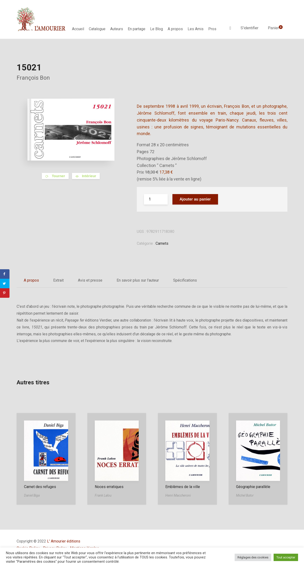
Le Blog (156, 29)
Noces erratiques (109, 486)
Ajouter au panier (195, 199)
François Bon (33, 77)
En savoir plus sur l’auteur (138, 280)
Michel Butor (245, 495)
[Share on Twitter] (5, 283)
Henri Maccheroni (178, 495)
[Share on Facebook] (5, 274)
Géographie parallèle (253, 486)
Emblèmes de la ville (182, 486)
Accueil (78, 29)
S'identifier (249, 28)
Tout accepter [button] (285, 557)
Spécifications (185, 280)
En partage (136, 29)
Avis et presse (90, 280)
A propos (175, 29)
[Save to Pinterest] (5, 293)
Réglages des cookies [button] (253, 557)
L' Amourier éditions (63, 541)
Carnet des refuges (40, 486)
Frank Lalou (103, 495)
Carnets (162, 243)
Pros (212, 29)
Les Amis (196, 29)
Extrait (58, 280)
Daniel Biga (32, 495)
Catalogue (97, 29)
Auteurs (116, 29)
